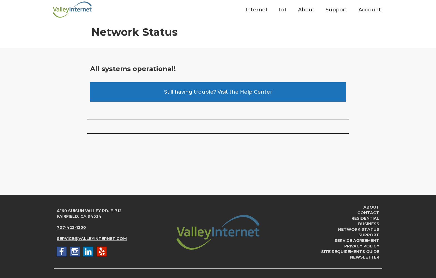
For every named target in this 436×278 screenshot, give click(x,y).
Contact (368, 212)
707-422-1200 (71, 227)
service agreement (357, 240)
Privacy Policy (361, 246)
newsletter (364, 257)
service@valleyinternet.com (92, 238)
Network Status (358, 229)
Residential (365, 218)
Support (368, 234)
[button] (256, 9)
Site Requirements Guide (350, 251)
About (371, 207)
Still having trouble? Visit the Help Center (218, 92)
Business (368, 223)
